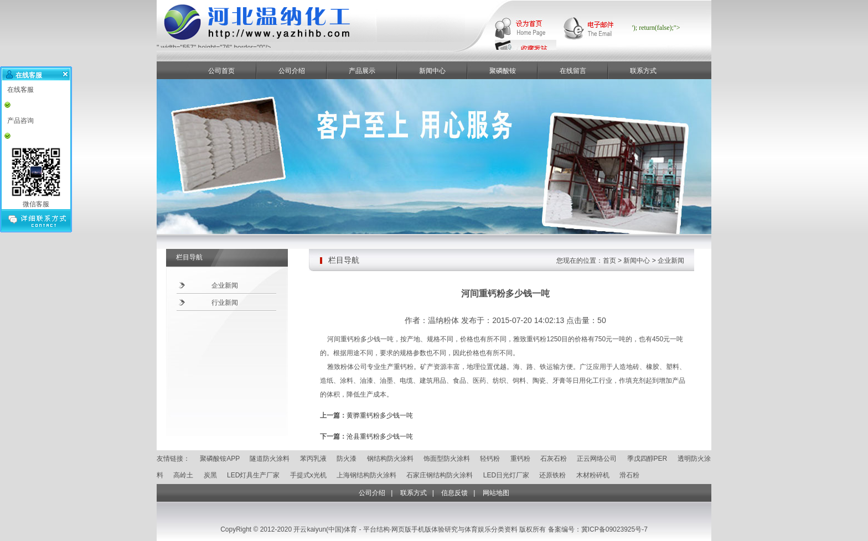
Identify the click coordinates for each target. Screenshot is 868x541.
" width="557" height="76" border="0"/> (312, 44)
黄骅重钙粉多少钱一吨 (380, 415)
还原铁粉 (552, 475)
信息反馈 (454, 493)
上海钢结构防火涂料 (366, 475)
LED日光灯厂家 (506, 475)
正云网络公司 (597, 458)
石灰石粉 (553, 458)
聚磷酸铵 (502, 71)
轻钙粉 (490, 458)
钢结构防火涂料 (390, 458)
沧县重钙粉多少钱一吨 (380, 436)
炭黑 (210, 475)
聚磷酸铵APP (220, 458)
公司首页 (221, 71)
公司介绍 (291, 71)
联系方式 (643, 71)
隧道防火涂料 (270, 458)
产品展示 (362, 71)
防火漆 (346, 458)
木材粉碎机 (592, 475)
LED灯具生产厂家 (253, 475)
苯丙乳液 (313, 458)
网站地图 (496, 493)
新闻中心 (432, 71)
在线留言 (573, 71)
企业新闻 (224, 285)
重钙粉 (520, 458)
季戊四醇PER (647, 458)
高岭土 (183, 475)
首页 (609, 260)
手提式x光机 (308, 475)
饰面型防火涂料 (446, 458)
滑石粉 (629, 475)
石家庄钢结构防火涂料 (439, 475)
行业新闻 (224, 302)
